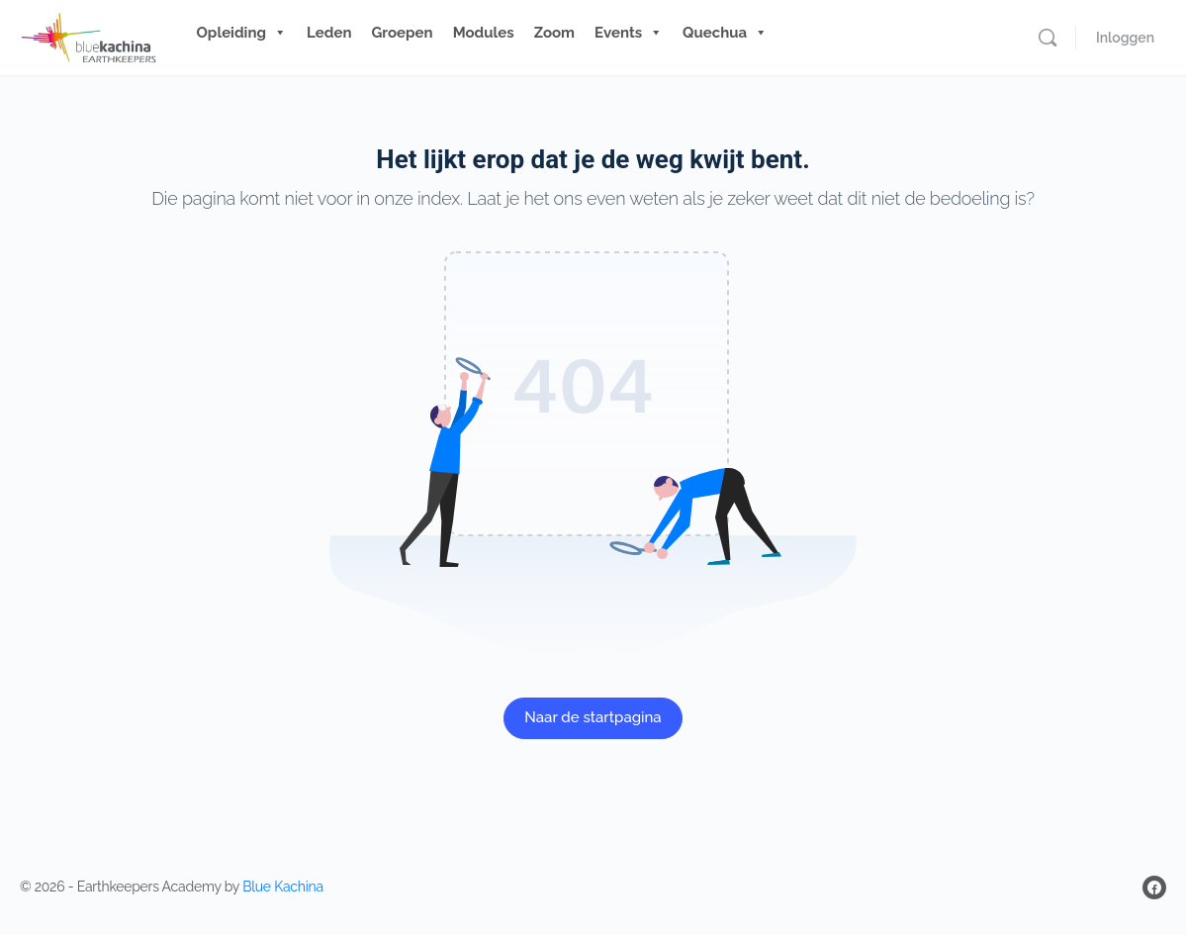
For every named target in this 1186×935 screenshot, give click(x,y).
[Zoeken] (1047, 37)
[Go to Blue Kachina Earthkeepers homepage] (88, 35)
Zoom (554, 33)
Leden (329, 33)
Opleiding (242, 33)
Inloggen (1125, 38)
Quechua (725, 33)
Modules (483, 33)
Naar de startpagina (592, 717)
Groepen (401, 33)
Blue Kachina (282, 886)
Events (628, 33)
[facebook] (1154, 887)
